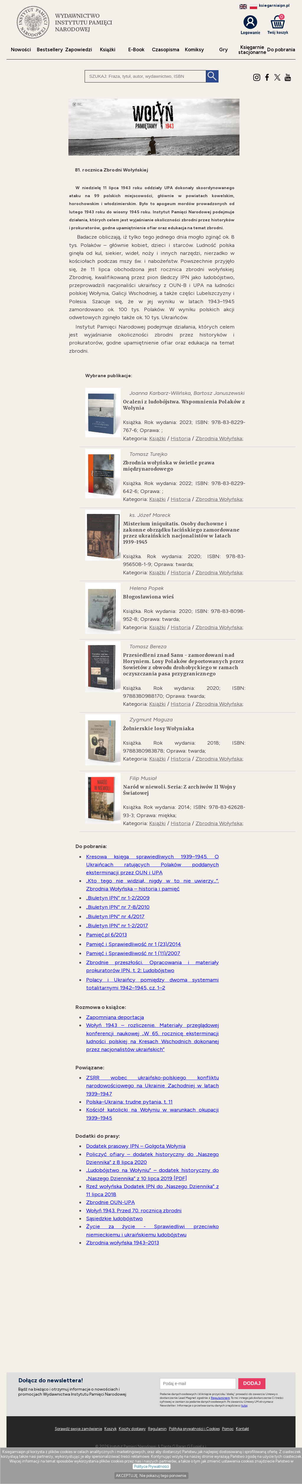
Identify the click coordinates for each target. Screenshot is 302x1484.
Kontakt (242, 1429)
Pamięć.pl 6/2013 (106, 934)
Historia (181, 438)
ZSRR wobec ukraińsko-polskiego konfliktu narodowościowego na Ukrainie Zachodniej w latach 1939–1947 (152, 1085)
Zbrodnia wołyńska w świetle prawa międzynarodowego (168, 466)
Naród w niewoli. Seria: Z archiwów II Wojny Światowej (179, 790)
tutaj (244, 1405)
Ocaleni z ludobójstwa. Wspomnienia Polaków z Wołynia (184, 405)
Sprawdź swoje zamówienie (78, 1429)
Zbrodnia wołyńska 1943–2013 (122, 1242)
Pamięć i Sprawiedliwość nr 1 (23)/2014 (133, 944)
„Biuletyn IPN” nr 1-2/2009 (118, 898)
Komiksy (194, 49)
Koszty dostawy (132, 1429)
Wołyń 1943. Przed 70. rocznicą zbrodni (134, 1210)
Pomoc (228, 1429)
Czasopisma (165, 49)
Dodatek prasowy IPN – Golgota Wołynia (136, 1146)
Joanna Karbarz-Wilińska (160, 393)
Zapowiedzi (78, 49)
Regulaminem (220, 1398)
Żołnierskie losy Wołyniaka (158, 728)
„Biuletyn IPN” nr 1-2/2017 (117, 925)
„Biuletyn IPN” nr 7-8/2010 (118, 907)
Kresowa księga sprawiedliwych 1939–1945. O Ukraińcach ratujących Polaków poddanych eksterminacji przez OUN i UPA (152, 864)
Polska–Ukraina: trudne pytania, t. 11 (129, 1102)
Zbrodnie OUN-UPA (110, 1202)
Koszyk (110, 1429)
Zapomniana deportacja (115, 1017)
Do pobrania (281, 49)
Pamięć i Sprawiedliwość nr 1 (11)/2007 (133, 953)
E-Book (136, 49)
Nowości (21, 49)
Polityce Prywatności (151, 1466)
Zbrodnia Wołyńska (219, 438)
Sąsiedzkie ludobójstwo (114, 1218)
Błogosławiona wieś (148, 597)
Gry (223, 49)
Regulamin (157, 1429)
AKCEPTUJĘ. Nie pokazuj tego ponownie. (151, 1475)
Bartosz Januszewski (218, 393)
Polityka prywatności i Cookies (194, 1429)
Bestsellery (50, 49)
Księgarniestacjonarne (252, 50)
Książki (107, 49)
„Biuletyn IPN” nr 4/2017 (115, 916)
